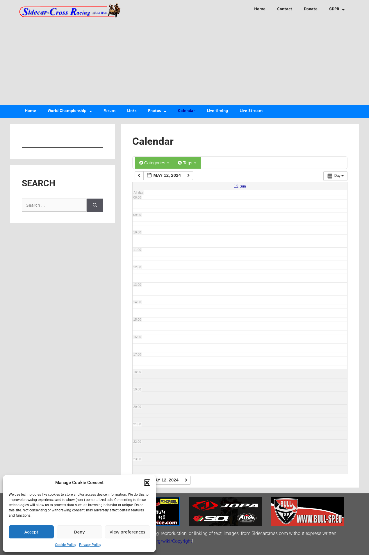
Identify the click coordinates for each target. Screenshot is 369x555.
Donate (311, 9)
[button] (147, 483)
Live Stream (251, 111)
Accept (31, 532)
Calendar (186, 111)
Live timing (217, 111)
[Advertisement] (184, 61)
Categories (154, 162)
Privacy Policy (90, 545)
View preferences (127, 532)
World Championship (70, 111)
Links (131, 111)
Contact (284, 9)
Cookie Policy (65, 545)
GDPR (337, 10)
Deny (79, 532)
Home (259, 9)
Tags (187, 162)
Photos (157, 111)
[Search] (95, 205)
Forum (109, 111)
